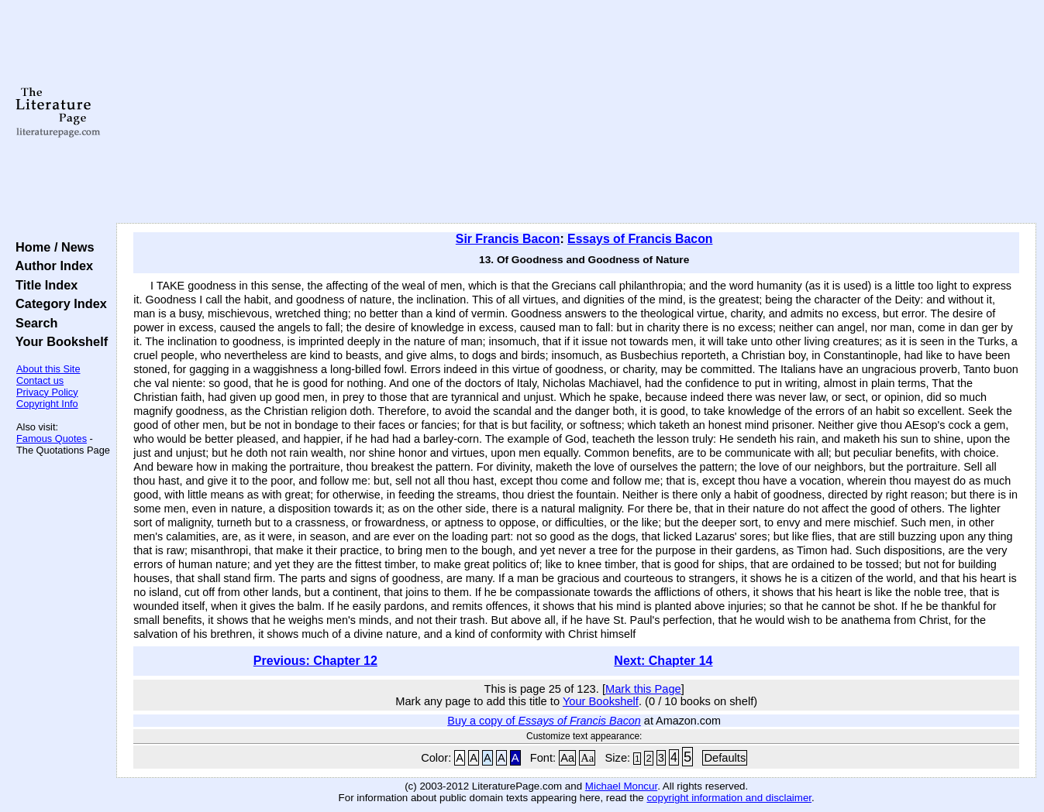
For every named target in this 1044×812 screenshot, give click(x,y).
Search (33, 323)
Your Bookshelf (58, 341)
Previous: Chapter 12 (315, 660)
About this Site (48, 369)
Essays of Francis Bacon (639, 238)
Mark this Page (643, 689)
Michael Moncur (621, 786)
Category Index (58, 303)
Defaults (725, 758)
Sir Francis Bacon (508, 238)
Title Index (43, 285)
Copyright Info (47, 403)
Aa (567, 758)
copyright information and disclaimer (728, 797)
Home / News (52, 247)
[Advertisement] (576, 112)
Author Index (51, 265)
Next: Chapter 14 (663, 660)
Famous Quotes (51, 438)
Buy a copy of (544, 720)
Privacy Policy (47, 392)
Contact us (40, 380)
